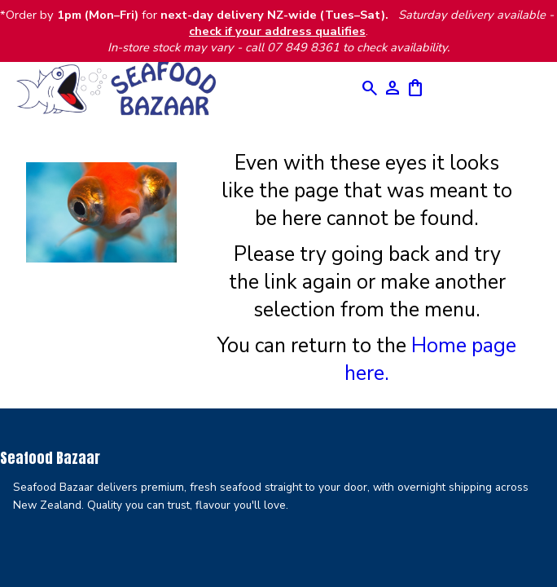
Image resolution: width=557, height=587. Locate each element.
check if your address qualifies (277, 31)
